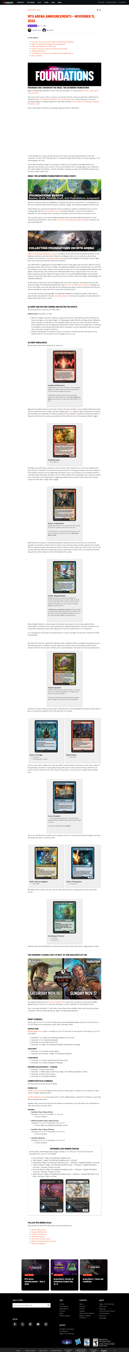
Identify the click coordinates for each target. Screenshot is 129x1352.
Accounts (122, 2)
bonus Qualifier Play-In (51, 211)
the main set (69, 285)
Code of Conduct (31, 1350)
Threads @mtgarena (38, 1243)
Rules (61, 1313)
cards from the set (70, 220)
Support (82, 1311)
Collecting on (43, 46)
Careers (82, 1309)
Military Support (65, 1316)
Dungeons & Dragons (66, 1329)
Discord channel (43, 1241)
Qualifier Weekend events (36, 1097)
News (60, 2)
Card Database (111, 2)
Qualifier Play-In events (35, 1091)
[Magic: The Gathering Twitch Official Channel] (30, 1324)
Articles (61, 1304)
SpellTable (102, 1318)
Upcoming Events (48, 44)
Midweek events (35, 1031)
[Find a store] (48, 1305)
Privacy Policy (43, 1350)
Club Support (64, 1306)
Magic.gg (102, 1309)
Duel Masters (64, 1331)
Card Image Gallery (53, 99)
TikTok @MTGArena (38, 1237)
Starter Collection (83, 285)
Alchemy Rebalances (38, 51)
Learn (46, 2)
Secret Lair (103, 1316)
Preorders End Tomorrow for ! (52, 42)
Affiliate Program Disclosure (85, 1317)
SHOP (53, 2)
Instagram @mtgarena (39, 1234)
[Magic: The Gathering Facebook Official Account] (15, 1324)
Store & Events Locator (107, 1311)
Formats (62, 1311)
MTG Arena (31, 2)
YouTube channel (41, 1239)
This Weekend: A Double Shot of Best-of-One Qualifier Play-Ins (52, 53)
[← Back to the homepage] (8, 2)
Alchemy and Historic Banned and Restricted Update (49, 49)
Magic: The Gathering (106, 1304)
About (81, 1304)
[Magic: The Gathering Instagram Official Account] (46, 1324)
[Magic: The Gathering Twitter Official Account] (22, 1324)
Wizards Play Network (86, 1313)
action (71, 411)
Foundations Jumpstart (61, 296)
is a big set (42, 254)
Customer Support (55, 1350)
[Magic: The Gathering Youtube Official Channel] (38, 1324)
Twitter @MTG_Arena (38, 1230)
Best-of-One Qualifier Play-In (55, 1002)
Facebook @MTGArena (39, 1232)
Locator (101, 2)
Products (20, 2)
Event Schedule (36, 56)
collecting (53, 258)
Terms (18, 1350)
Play (39, 2)
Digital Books (63, 1309)
